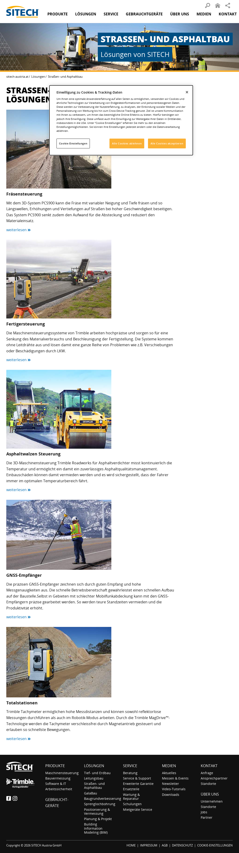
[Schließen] (187, 92)
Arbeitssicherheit (58, 789)
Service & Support (137, 778)
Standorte (208, 783)
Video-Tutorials (174, 789)
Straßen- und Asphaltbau (94, 785)
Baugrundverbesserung (102, 798)
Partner (206, 817)
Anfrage (207, 773)
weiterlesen (18, 229)
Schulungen (132, 804)
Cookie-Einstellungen (73, 143)
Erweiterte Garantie (138, 783)
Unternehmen (212, 801)
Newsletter (170, 783)
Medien (169, 765)
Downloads (170, 794)
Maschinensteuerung (62, 773)
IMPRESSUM (148, 845)
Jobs (204, 812)
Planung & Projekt (98, 819)
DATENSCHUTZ (182, 845)
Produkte (57, 14)
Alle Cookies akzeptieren (167, 143)
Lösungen (38, 76)
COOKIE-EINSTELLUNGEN (215, 845)
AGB (165, 845)
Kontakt (228, 14)
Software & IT (55, 783)
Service (130, 765)
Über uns (210, 794)
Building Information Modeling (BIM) (96, 828)
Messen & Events (175, 778)
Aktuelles (169, 773)
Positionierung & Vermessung (97, 811)
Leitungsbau (93, 778)
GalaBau (90, 793)
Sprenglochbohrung (99, 804)
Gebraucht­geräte (144, 14)
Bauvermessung (57, 778)
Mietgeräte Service (137, 809)
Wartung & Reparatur (131, 796)
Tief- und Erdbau (97, 773)
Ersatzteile (131, 789)
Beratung (130, 773)
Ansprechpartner (214, 778)
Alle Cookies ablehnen (127, 143)
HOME (131, 845)
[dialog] (121, 120)
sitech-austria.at (17, 76)
